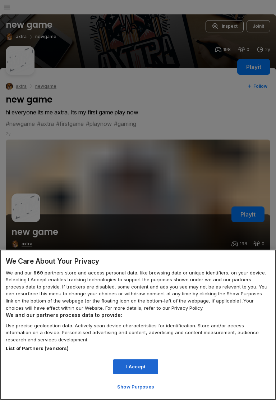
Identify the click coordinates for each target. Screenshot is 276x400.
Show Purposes (135, 387)
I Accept (135, 366)
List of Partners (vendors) (37, 348)
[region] (138, 325)
